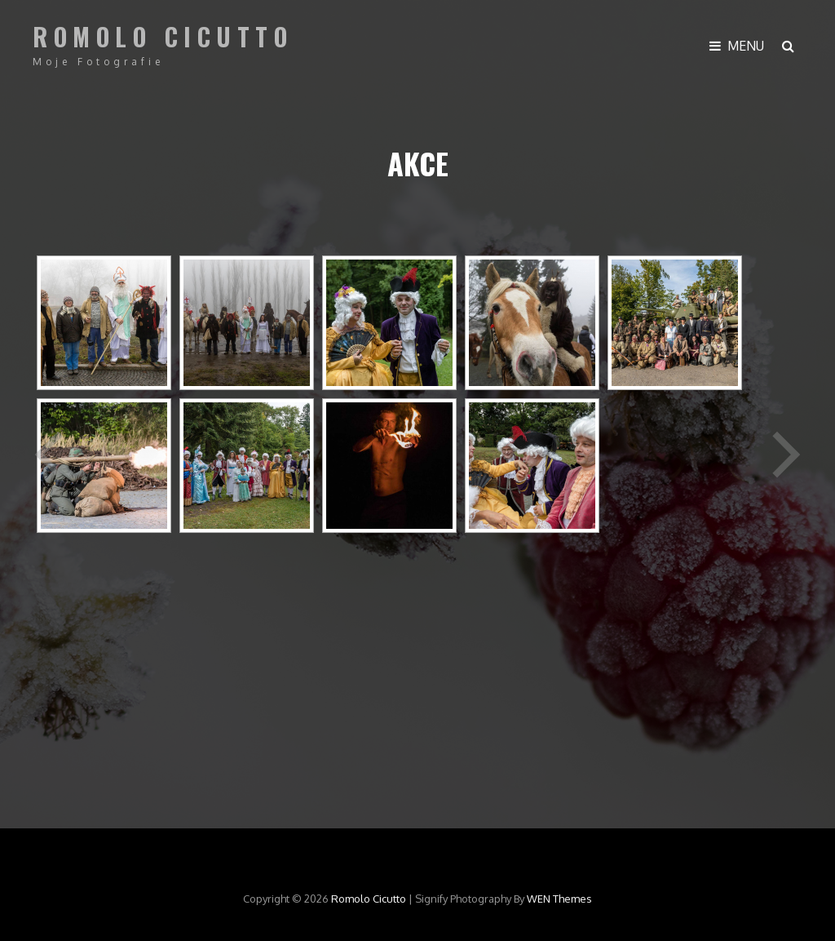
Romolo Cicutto (163, 36)
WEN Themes (559, 898)
